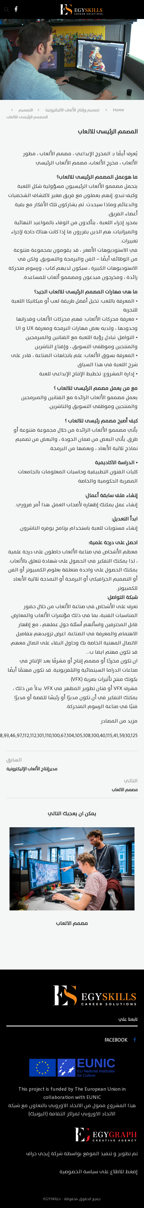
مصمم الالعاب (72, 923)
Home (118, 110)
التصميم (26, 110)
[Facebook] (15, 9)
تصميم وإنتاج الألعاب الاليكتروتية (72, 110)
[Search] (6, 9)
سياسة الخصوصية (78, 1172)
